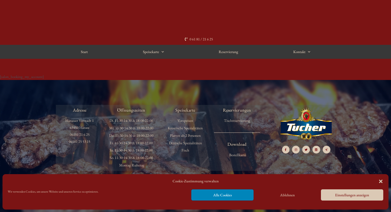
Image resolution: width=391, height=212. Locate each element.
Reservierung (228, 51)
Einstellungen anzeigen (352, 195)
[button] (380, 181)
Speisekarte (153, 52)
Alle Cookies (222, 195)
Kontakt (301, 52)
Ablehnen (287, 195)
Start (84, 51)
